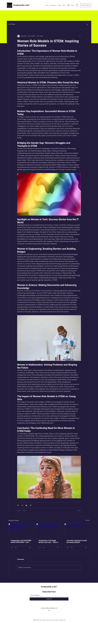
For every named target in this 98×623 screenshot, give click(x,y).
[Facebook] (46, 614)
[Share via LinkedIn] (26, 505)
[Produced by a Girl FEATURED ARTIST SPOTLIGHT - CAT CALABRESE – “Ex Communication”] (21, 531)
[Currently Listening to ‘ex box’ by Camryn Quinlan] (77, 531)
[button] (77, 5)
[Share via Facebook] (18, 505)
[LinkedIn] (51, 614)
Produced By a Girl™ (21, 5)
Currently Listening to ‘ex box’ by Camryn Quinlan (77, 541)
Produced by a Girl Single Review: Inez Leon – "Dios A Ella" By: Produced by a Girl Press (48, 541)
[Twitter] (49, 614)
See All (88, 520)
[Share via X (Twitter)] (22, 505)
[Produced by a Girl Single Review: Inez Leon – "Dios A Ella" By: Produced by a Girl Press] (49, 531)
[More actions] (80, 36)
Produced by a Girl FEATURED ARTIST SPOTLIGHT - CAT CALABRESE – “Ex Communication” (21, 541)
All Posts (12, 24)
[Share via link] (30, 505)
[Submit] (49, 598)
